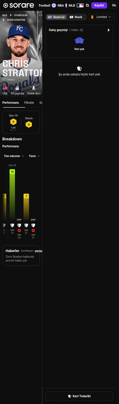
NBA (62, 5)
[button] (87, 5)
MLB (76, 5)
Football (47, 5)
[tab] (76, 17)
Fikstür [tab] (29, 102)
